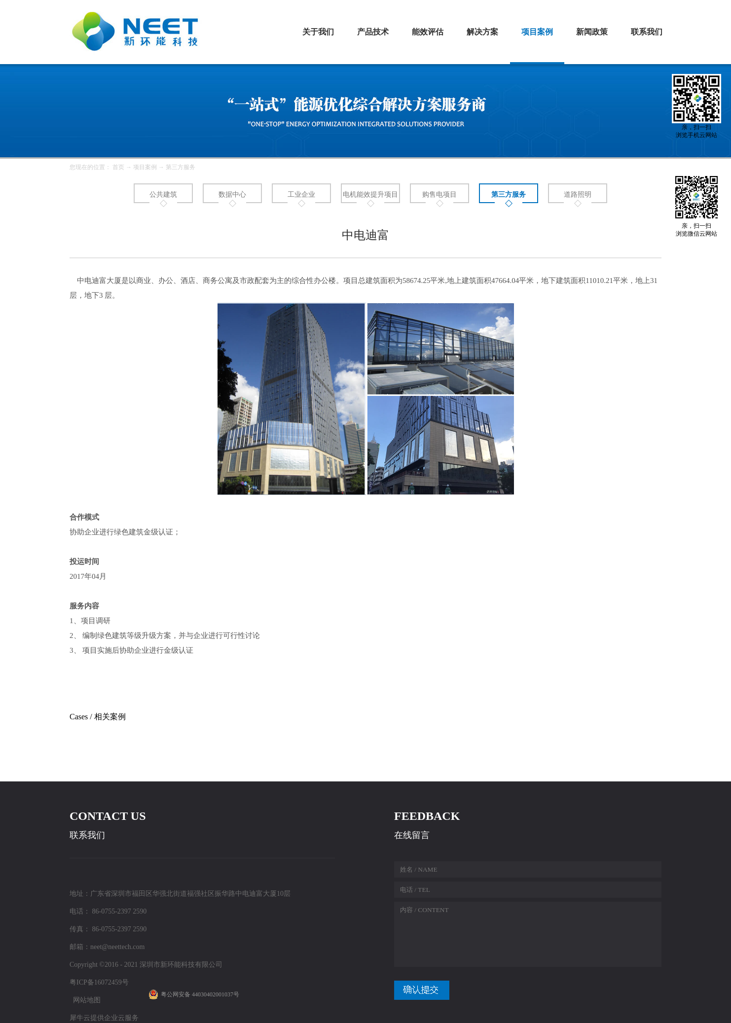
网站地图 (85, 1000)
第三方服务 (180, 167)
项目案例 (145, 167)
